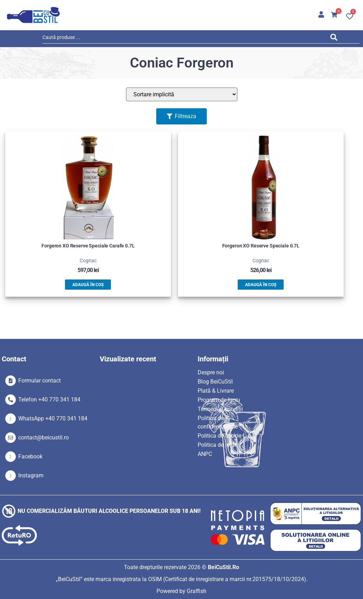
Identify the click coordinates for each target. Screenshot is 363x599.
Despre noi (211, 372)
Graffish (196, 591)
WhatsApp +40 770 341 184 (52, 418)
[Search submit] (335, 38)
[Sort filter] (181, 94)
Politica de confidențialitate (218, 422)
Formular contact (39, 380)
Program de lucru (219, 400)
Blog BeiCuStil (215, 381)
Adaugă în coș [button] (88, 284)
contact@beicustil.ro (43, 437)
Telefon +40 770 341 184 (49, 399)
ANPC (205, 454)
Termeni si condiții (220, 409)
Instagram (31, 475)
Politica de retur (217, 445)
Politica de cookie (219, 435)
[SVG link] (33, 15)
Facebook (30, 456)
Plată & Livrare (216, 390)
